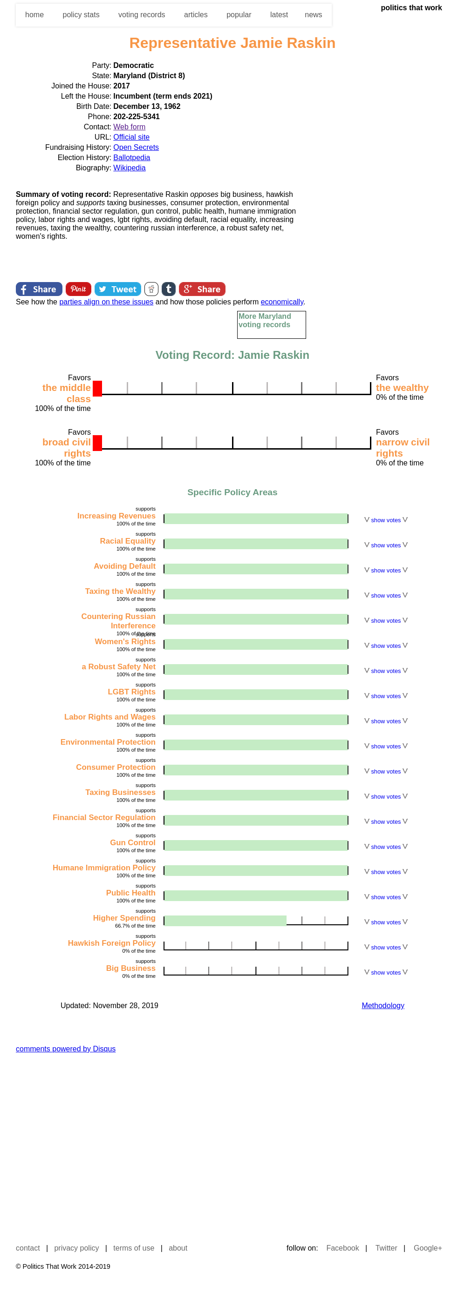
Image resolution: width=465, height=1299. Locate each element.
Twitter (386, 1248)
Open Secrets (136, 147)
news (313, 15)
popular (238, 15)
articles (196, 15)
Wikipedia (129, 168)
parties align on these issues (106, 302)
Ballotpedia (131, 158)
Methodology (383, 1006)
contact (28, 1248)
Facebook (342, 1248)
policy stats (80, 15)
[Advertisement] (420, 199)
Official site (131, 137)
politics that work (411, 8)
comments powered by (66, 1049)
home (34, 15)
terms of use (133, 1248)
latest (279, 15)
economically (282, 302)
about (178, 1248)
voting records (141, 15)
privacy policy (76, 1248)
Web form (129, 127)
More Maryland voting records (265, 320)
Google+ (428, 1248)
